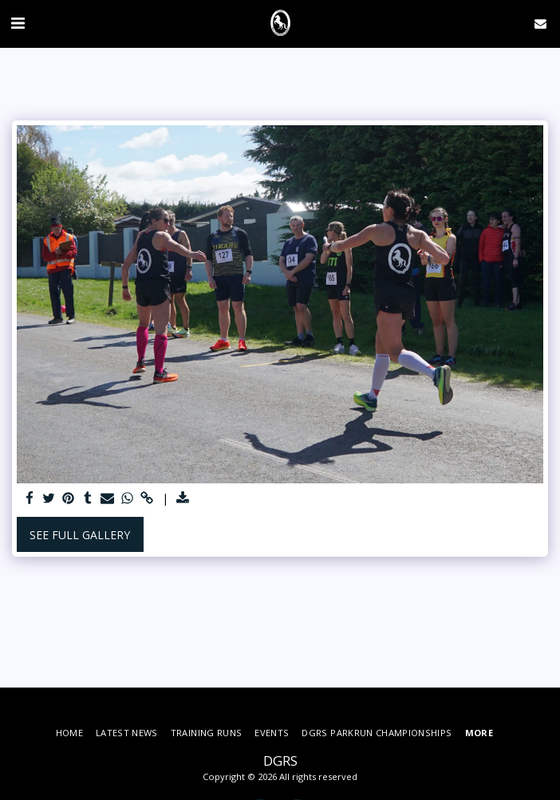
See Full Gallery (80, 534)
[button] (17, 22)
